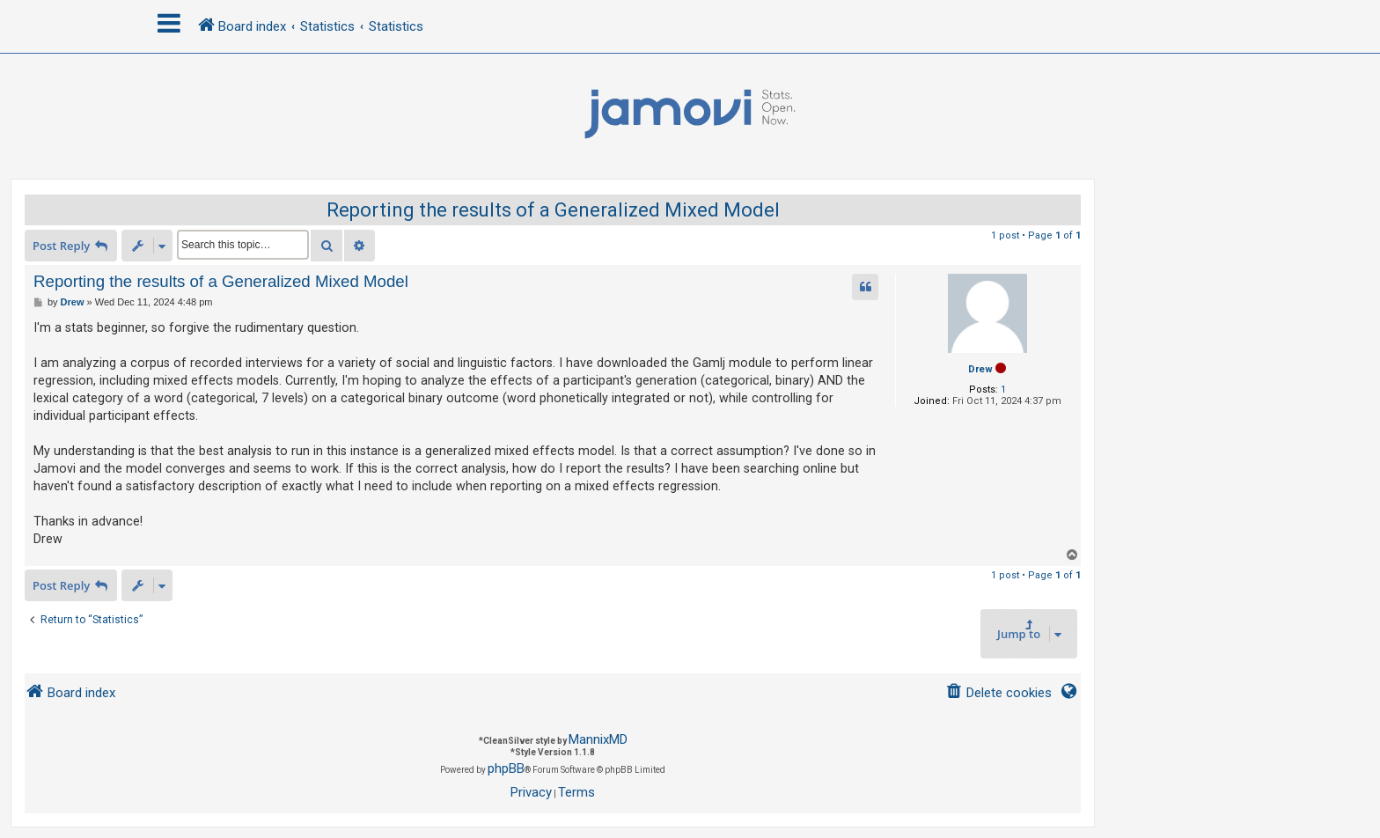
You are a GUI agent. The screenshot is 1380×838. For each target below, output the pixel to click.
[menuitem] (998, 693)
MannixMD (598, 739)
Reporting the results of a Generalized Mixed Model (553, 210)
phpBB (506, 768)
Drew (980, 369)
